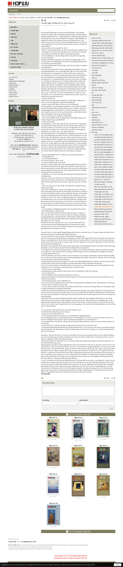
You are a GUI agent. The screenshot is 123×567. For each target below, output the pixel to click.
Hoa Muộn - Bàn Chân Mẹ (99, 90)
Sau (112, 20)
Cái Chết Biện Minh (97, 95)
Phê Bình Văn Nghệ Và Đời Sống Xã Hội (104, 182)
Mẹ (93, 92)
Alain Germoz (12, 83)
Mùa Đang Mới (96, 120)
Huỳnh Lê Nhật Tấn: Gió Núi (99, 125)
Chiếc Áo (94, 78)
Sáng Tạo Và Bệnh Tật (98, 127)
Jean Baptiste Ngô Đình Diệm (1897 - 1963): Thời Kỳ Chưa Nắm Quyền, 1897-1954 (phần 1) (104, 137)
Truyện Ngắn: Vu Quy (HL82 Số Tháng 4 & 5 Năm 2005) (104, 199)
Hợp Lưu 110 (78, 474)
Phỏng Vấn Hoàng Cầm (100, 221)
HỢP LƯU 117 (53, 417)
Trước (107, 20)
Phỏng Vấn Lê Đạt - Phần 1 (101, 214)
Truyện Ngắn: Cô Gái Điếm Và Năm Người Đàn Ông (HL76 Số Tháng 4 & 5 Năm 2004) (104, 194)
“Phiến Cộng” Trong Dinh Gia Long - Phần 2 (104, 162)
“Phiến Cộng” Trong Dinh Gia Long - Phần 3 (104, 164)
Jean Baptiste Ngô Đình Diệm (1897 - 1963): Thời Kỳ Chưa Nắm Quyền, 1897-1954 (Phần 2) (104, 140)
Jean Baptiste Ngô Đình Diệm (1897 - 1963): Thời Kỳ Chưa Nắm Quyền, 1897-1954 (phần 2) (103, 40)
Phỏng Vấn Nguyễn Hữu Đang (102, 219)
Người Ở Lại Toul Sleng (98, 80)
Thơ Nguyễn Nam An (97, 122)
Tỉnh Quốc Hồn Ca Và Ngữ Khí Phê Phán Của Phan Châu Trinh (104, 154)
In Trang (42, 378)
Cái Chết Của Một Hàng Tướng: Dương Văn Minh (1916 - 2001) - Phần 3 (104, 174)
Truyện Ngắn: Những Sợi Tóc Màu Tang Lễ (104, 204)
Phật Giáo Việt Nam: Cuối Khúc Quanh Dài (104, 157)
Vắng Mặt (94, 117)
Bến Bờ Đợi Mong (97, 100)
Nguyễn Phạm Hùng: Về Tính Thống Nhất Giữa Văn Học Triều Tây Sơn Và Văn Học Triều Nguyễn (103, 45)
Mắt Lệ (94, 85)
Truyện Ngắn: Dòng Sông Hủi (102, 201)
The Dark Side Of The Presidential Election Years (104, 147)
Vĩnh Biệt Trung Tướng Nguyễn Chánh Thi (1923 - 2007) (104, 149)
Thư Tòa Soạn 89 (96, 38)
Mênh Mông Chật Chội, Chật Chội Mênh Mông (103, 48)
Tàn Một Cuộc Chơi (99, 184)
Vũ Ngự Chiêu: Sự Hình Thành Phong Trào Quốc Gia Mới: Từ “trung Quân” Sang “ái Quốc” (103, 43)
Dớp (93, 105)
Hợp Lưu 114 (53, 445)
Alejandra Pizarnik (13, 85)
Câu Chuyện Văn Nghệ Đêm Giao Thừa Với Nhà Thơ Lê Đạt (103, 63)
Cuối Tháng (95, 70)
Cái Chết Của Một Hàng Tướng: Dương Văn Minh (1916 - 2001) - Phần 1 (104, 169)
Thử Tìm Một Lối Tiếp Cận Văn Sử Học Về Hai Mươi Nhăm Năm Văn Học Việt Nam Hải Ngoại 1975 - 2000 (104, 224)
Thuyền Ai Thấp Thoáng (98, 55)
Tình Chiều (95, 73)
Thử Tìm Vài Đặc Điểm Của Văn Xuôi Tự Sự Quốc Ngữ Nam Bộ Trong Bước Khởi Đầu (104, 187)
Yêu (93, 110)
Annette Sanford (13, 93)
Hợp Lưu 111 (53, 474)
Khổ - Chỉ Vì (95, 112)
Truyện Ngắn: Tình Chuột (101, 192)
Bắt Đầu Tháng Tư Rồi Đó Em (100, 83)
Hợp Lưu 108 (53, 503)
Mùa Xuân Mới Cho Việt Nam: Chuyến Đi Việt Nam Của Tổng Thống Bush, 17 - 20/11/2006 (104, 144)
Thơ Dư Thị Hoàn (96, 97)
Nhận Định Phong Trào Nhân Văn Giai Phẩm (104, 211)
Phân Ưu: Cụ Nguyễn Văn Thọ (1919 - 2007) (104, 142)
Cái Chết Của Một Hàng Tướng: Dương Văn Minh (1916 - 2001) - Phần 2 (104, 172)
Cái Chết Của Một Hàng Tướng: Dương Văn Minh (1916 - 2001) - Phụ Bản (104, 177)
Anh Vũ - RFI (12, 91)
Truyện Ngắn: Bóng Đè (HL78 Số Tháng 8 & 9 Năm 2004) (104, 197)
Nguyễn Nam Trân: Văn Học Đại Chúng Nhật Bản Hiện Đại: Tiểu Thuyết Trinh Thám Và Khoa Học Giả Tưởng (103, 50)
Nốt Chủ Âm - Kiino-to (98, 53)
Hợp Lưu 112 (103, 445)
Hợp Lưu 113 (78, 445)
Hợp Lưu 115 (103, 417)
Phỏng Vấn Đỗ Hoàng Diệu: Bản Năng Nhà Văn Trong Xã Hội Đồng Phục (104, 209)
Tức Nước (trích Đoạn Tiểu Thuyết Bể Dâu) (103, 60)
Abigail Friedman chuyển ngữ (17, 81)
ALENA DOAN (13, 87)
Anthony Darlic (13, 94)
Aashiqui (11, 79)
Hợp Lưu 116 (78, 417)
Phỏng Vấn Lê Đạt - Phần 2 (101, 216)
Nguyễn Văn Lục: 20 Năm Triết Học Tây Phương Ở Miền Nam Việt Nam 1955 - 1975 (103, 58)
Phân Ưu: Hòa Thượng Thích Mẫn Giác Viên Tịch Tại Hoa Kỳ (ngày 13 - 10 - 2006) (104, 167)
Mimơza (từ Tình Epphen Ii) (99, 65)
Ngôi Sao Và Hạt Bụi (97, 87)
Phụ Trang (94, 132)
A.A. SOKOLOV (13, 77)
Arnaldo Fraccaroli (14, 96)
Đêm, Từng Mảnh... (97, 75)
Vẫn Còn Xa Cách (96, 102)
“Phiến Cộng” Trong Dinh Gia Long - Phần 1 (104, 159)
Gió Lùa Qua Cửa (96, 68)
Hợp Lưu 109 (103, 474)
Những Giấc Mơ (96, 115)
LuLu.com (34, 145)
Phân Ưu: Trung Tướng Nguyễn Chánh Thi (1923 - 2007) (104, 152)
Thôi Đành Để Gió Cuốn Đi (99, 107)
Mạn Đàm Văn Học (97, 130)
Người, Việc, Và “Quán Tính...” (102, 179)
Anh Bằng (11, 89)
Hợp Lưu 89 (93, 34)
